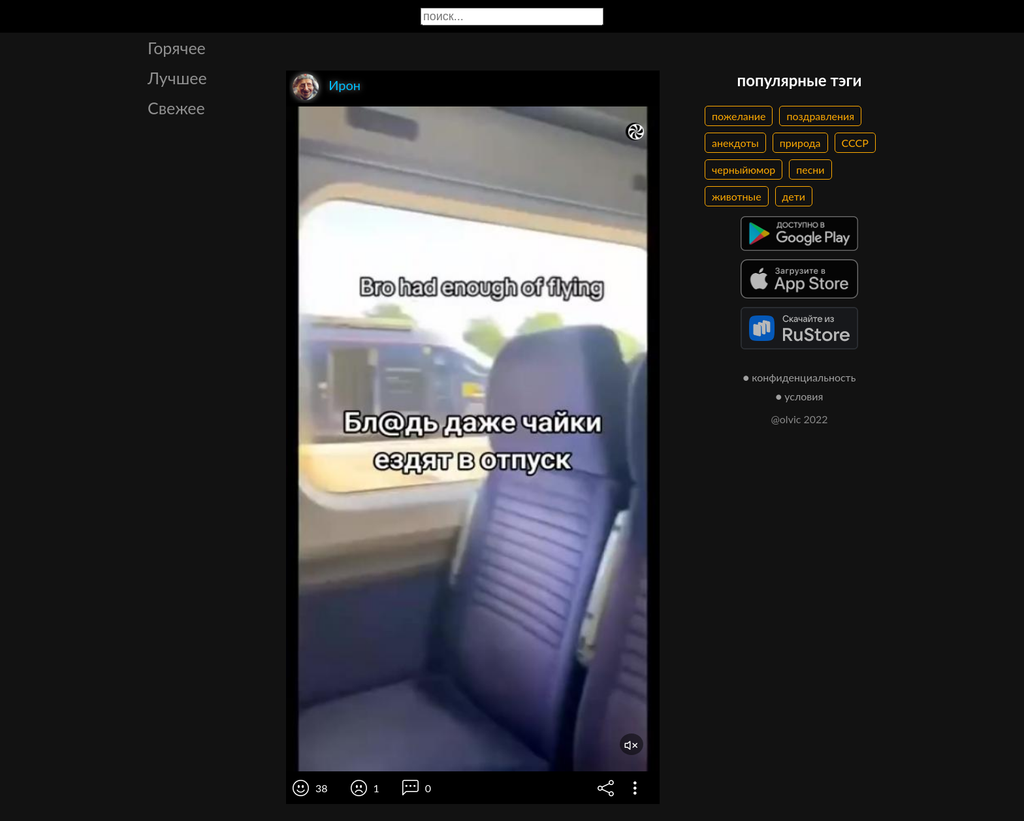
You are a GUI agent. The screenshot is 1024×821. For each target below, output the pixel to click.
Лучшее (177, 78)
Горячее (177, 47)
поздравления (820, 116)
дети (793, 196)
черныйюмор (743, 169)
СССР (855, 143)
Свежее (176, 108)
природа (800, 143)
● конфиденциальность (799, 377)
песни (810, 169)
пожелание (738, 116)
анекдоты (735, 143)
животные (736, 196)
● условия (800, 396)
